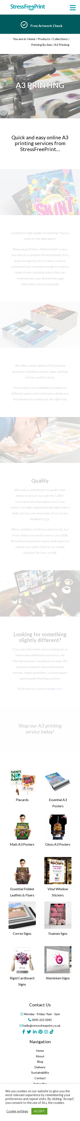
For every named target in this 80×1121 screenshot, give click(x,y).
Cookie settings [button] (17, 1111)
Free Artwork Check (47, 26)
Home (31, 39)
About (40, 1080)
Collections (60, 39)
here (59, 688)
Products (44, 39)
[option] (40, 26)
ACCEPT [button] (39, 1111)
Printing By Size (41, 45)
